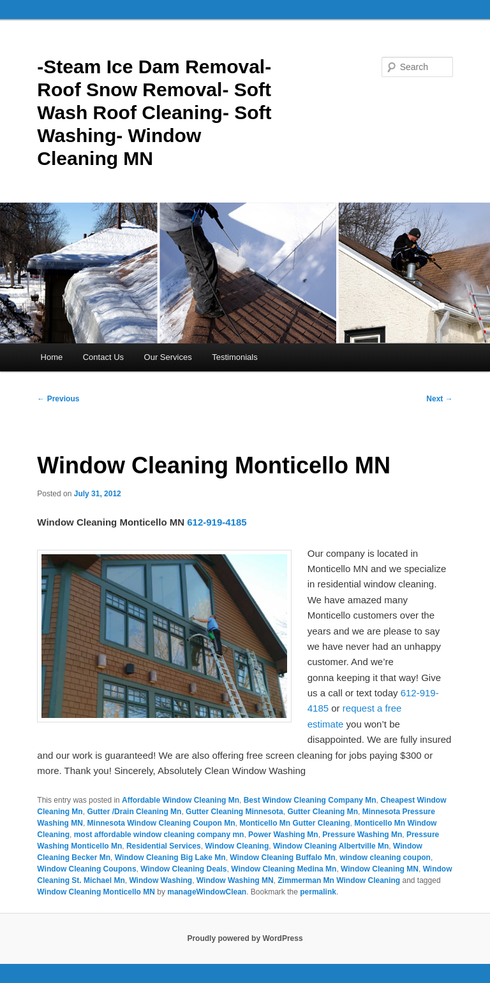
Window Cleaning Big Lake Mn (170, 857)
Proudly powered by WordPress (244, 938)
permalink (318, 891)
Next (439, 398)
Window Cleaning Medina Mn (283, 869)
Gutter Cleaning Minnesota (234, 811)
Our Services (168, 357)
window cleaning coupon (385, 857)
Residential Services (163, 846)
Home (52, 357)
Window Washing (160, 880)
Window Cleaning (237, 846)
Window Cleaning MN (380, 869)
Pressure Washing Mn (362, 834)
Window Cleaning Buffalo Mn (282, 857)
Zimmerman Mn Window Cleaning (339, 880)
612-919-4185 (216, 522)
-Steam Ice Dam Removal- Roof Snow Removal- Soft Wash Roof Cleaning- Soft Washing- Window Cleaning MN (154, 112)
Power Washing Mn (283, 834)
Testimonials (235, 357)
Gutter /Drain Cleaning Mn (134, 811)
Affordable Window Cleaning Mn (180, 800)
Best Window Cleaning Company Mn (310, 800)
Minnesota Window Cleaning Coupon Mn (161, 823)
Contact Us (103, 357)
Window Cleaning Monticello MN (96, 891)
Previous (58, 398)
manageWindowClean (206, 891)
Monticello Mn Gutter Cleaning (294, 823)
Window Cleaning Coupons (86, 869)
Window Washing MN (235, 880)
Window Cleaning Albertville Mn (331, 846)
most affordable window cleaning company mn (159, 834)
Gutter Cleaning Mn (322, 811)
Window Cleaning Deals (183, 869)
